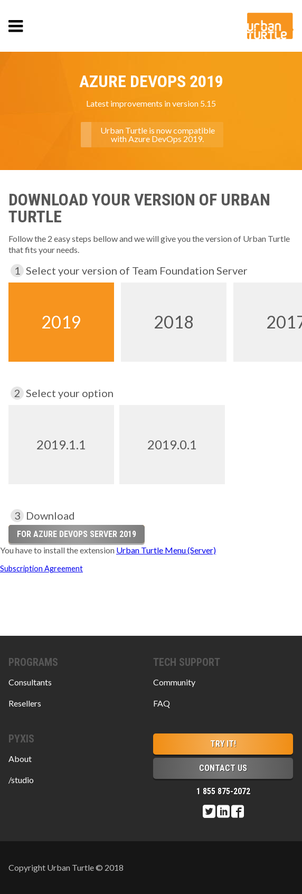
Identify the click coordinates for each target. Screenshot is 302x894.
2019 (61, 322)
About (20, 759)
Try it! (223, 744)
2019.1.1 (61, 444)
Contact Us (223, 768)
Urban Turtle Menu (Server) (166, 550)
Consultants (30, 682)
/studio (21, 780)
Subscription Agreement (41, 568)
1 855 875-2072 (223, 791)
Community (174, 682)
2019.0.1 (172, 444)
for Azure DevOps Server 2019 (76, 534)
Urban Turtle (270, 26)
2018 (174, 322)
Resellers (24, 703)
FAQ (161, 703)
